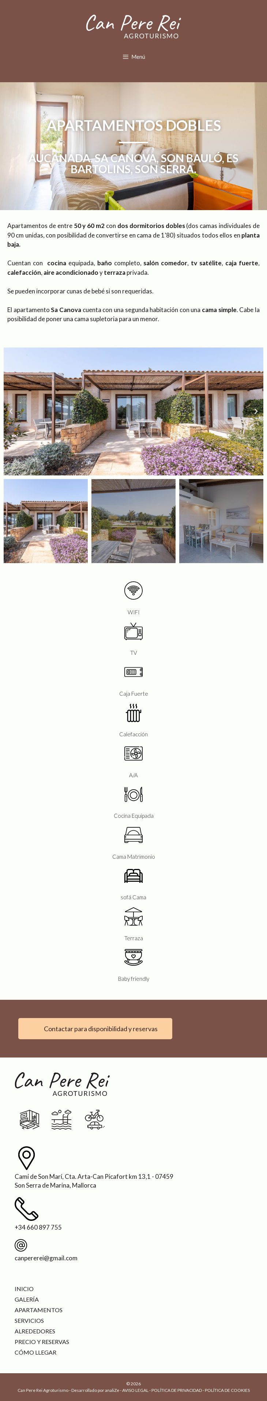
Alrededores (35, 1331)
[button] (11, 411)
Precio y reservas (42, 1341)
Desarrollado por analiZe (95, 1390)
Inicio (24, 1288)
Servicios (29, 1320)
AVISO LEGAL (135, 1390)
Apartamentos (39, 1309)
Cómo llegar (35, 1352)
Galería (27, 1299)
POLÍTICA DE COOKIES (227, 1390)
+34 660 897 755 (38, 1227)
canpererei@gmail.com (46, 1258)
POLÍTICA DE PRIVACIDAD (176, 1390)
